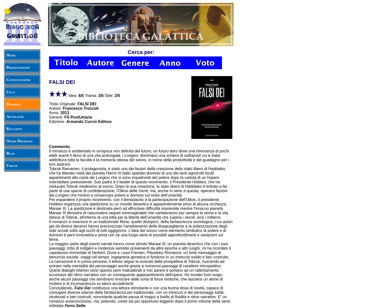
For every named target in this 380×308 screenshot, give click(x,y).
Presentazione (18, 67)
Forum (11, 165)
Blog (10, 153)
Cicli (10, 92)
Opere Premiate (19, 141)
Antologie (15, 116)
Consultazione (18, 80)
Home (11, 55)
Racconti (14, 129)
